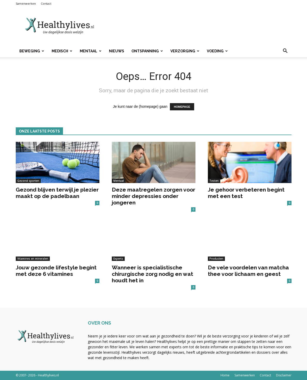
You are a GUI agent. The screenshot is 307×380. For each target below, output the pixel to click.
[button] (285, 51)
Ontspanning (147, 51)
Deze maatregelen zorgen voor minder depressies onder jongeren (153, 196)
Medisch (62, 51)
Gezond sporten (28, 181)
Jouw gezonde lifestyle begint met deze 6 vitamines (56, 270)
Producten (216, 258)
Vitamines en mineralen (32, 258)
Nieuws (116, 51)
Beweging (31, 51)
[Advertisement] (198, 26)
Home (225, 375)
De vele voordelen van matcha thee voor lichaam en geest (248, 270)
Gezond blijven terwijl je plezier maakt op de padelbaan (57, 192)
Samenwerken (26, 3)
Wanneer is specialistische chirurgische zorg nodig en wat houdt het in (152, 274)
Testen (214, 181)
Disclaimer (284, 375)
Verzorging (184, 51)
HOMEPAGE (182, 106)
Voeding (217, 51)
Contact (46, 3)
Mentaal (90, 51)
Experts (118, 258)
